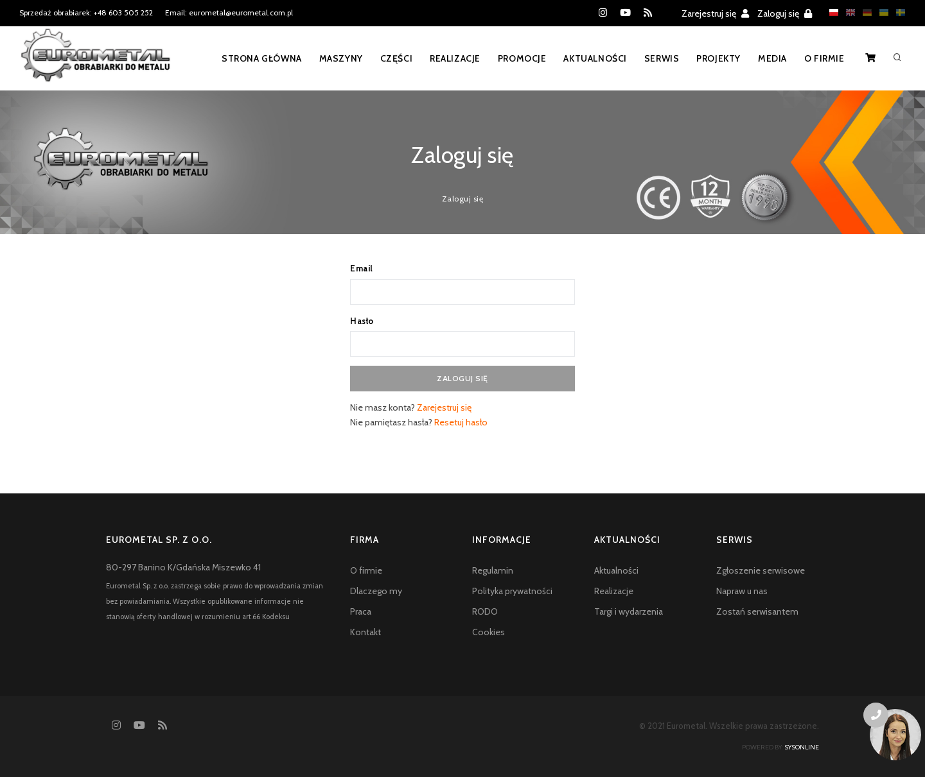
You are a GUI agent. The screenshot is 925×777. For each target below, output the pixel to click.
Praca (360, 611)
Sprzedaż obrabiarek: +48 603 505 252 (86, 12)
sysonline (801, 747)
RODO (485, 611)
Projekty (716, 58)
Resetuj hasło (461, 422)
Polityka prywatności (512, 591)
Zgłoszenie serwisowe (760, 570)
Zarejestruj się (715, 13)
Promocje (517, 58)
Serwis (659, 58)
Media (771, 58)
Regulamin (492, 570)
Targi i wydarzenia (628, 611)
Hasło (362, 321)
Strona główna (255, 58)
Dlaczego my (376, 591)
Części (390, 58)
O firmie (824, 58)
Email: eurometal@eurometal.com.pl (229, 12)
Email (361, 268)
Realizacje (450, 58)
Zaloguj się (784, 13)
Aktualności (592, 58)
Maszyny (335, 58)
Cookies (488, 632)
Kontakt (365, 632)
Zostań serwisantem (757, 611)
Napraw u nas (742, 591)
